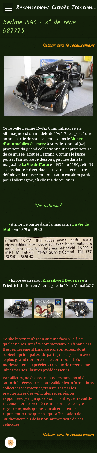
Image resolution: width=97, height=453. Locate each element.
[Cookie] (10, 442)
